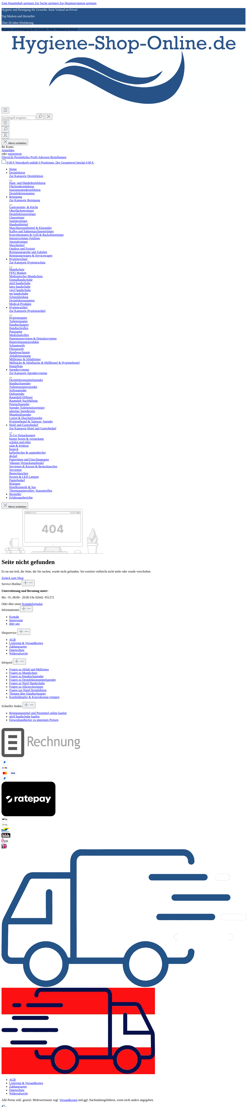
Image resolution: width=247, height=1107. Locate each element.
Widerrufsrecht (18, 653)
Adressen (44, 157)
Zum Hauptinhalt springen (18, 3)
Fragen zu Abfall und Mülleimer (29, 669)
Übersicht (8, 157)
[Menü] (5, 110)
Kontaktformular (32, 604)
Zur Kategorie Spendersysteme (28, 373)
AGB (12, 639)
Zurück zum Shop (13, 578)
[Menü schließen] (10, 180)
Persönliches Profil (26, 157)
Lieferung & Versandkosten (26, 643)
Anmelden (8, 150)
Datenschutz (16, 650)
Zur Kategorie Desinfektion (26, 176)
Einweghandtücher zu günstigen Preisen (33, 720)
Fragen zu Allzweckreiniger (26, 686)
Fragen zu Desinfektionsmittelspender (32, 679)
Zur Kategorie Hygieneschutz (27, 262)
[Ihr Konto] (5, 136)
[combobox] (18, 118)
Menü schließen (14, 143)
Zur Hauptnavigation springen (77, 3)
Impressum (16, 620)
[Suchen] (40, 117)
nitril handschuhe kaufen (24, 716)
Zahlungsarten (18, 646)
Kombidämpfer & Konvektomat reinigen (34, 697)
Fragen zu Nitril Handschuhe (27, 683)
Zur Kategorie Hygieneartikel (27, 310)
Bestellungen (58, 157)
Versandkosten (68, 1100)
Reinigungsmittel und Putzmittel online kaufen (38, 713)
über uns (14, 623)
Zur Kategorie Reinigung (24, 200)
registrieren (15, 153)
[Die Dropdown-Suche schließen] (48, 117)
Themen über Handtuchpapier (27, 693)
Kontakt (14, 616)
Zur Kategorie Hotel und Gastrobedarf (32, 428)
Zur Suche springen (47, 3)
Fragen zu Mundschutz (23, 672)
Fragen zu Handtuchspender (26, 676)
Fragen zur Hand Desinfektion (27, 690)
